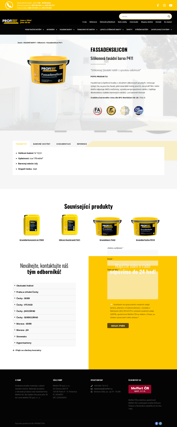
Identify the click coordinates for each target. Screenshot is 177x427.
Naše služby (122, 22)
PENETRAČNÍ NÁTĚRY (34, 29)
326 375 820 (47, 8)
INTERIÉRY (52, 29)
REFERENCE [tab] (82, 144)
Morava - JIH (22, 330)
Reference (93, 22)
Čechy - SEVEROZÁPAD (27, 317)
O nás (84, 22)
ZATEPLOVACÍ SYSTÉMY (161, 29)
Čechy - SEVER (23, 298)
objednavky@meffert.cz (102, 388)
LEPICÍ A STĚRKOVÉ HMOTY (111, 29)
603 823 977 (50, 5)
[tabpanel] (88, 161)
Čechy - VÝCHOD (24, 304)
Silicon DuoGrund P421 (69, 240)
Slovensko (21, 336)
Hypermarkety (23, 342)
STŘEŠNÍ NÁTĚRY (141, 29)
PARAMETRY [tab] (21, 144)
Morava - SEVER (24, 323)
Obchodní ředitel (24, 285)
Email (110, 219)
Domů (20, 43)
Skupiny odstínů (147, 22)
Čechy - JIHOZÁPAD (25, 311)
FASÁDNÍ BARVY (67, 29)
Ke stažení (168, 22)
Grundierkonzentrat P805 (32, 240)
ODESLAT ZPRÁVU (118, 285)
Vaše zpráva (113, 230)
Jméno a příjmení (115, 208)
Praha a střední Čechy (27, 292)
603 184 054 (37, 5)
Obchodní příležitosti (107, 22)
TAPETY (129, 29)
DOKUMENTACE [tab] (64, 144)
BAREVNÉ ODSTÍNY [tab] (41, 144)
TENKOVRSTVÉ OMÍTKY (87, 29)
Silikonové (41, 43)
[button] (44, 286)
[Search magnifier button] (169, 16)
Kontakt (158, 22)
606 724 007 (33, 8)
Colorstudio (134, 22)
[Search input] (144, 16)
